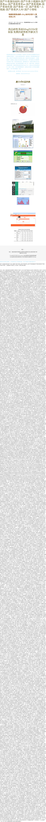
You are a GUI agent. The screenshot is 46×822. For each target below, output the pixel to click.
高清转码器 (35, 491)
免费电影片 (21, 340)
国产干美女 (28, 781)
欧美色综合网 (35, 278)
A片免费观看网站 (28, 785)
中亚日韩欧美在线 (28, 555)
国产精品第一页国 (22, 365)
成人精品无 (12, 421)
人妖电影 (15, 739)
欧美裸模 (24, 287)
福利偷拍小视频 (11, 271)
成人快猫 (21, 645)
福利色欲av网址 (5, 558)
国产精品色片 (41, 565)
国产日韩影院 (39, 693)
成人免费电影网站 (4, 735)
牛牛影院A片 (35, 385)
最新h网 (19, 647)
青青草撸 (17, 583)
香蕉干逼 (8, 600)
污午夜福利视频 (23, 640)
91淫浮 (4, 517)
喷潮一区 (7, 379)
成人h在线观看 (33, 787)
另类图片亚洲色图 (31, 532)
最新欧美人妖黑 (21, 674)
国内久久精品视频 (32, 734)
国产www (20, 432)
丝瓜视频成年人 (36, 735)
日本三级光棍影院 (10, 296)
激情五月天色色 (40, 306)
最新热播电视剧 (13, 694)
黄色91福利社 (19, 448)
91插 (9, 414)
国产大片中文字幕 (39, 339)
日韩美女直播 (27, 354)
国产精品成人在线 (25, 331)
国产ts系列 (40, 538)
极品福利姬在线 (10, 666)
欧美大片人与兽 (6, 655)
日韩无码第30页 (9, 756)
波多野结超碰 (11, 490)
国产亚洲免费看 (8, 580)
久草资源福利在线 (10, 624)
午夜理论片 (40, 442)
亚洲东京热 (29, 294)
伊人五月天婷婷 (15, 794)
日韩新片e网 (4, 689)
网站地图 (24, 265)
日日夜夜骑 (38, 766)
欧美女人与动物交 (21, 279)
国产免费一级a (40, 787)
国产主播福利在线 (35, 741)
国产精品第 (24, 604)
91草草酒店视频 (27, 291)
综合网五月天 (3, 324)
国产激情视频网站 (41, 291)
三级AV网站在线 (11, 528)
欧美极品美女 (33, 562)
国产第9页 (2, 384)
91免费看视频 (21, 419)
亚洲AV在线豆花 (28, 428)
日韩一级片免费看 (22, 779)
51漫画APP (36, 380)
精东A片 (27, 543)
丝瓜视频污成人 (14, 438)
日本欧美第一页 (34, 414)
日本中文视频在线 (21, 399)
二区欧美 (2, 573)
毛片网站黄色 (28, 456)
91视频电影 (20, 294)
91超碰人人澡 (15, 520)
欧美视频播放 (6, 750)
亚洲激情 (42, 530)
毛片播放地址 (34, 500)
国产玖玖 (28, 438)
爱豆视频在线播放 (11, 553)
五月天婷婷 (15, 451)
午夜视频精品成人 (6, 577)
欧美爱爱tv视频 (4, 381)
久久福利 (32, 383)
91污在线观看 (30, 520)
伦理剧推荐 (27, 399)
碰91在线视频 (34, 637)
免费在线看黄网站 (4, 678)
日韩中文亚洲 (31, 539)
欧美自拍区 (41, 551)
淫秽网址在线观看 (8, 762)
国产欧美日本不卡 (34, 551)
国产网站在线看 (9, 820)
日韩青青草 (37, 502)
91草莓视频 (5, 621)
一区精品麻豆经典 (27, 309)
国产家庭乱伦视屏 (20, 557)
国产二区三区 (22, 270)
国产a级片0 (7, 512)
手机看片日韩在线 (24, 568)
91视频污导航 (27, 810)
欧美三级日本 (34, 392)
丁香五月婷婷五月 (16, 713)
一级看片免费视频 (38, 685)
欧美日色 (17, 483)
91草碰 (25, 328)
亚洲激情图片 (7, 543)
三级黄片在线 (24, 813)
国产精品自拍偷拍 (28, 385)
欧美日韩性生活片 (5, 398)
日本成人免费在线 (12, 632)
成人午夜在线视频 (35, 493)
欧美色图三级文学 (6, 679)
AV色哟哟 (42, 364)
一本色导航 (19, 741)
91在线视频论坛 (26, 791)
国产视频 (18, 452)
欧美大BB (43, 324)
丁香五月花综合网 (36, 619)
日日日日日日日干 (32, 696)
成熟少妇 (25, 519)
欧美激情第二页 (23, 728)
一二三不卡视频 (5, 719)
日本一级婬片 (36, 274)
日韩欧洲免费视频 (39, 614)
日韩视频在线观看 (16, 697)
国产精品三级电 (38, 527)
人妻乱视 (35, 305)
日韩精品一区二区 (23, 520)
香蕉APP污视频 (8, 358)
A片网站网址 (31, 421)
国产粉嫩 (28, 411)
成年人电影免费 (21, 796)
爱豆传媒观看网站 (31, 296)
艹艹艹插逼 (14, 358)
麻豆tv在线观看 (15, 328)
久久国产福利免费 (10, 653)
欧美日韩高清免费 (22, 404)
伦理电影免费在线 (16, 809)
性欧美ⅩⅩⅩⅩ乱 (34, 285)
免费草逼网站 (34, 535)
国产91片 (4, 634)
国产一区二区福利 (7, 283)
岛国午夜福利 (9, 489)
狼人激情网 (12, 437)
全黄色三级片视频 (12, 689)
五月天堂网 (13, 715)
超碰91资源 (13, 354)
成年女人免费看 (36, 711)
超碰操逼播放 (5, 768)
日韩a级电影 (11, 411)
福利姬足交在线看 (13, 379)
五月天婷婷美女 (39, 809)
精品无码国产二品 (41, 430)
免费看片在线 (40, 771)
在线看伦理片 (8, 805)
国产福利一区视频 (28, 603)
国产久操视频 (23, 516)
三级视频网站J (23, 434)
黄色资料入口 (28, 433)
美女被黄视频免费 (30, 497)
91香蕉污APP (21, 410)
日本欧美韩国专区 (23, 820)
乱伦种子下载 (38, 817)
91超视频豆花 (8, 524)
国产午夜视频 (4, 709)
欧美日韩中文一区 (19, 323)
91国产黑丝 (33, 701)
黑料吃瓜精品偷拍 (38, 328)
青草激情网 (22, 762)
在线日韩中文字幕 (9, 773)
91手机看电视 (34, 815)
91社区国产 (17, 271)
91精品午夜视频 (31, 588)
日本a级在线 (40, 445)
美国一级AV (35, 287)
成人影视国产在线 (14, 339)
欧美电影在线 (4, 383)
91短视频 (24, 532)
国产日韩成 (8, 771)
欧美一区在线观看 (28, 607)
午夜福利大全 (9, 779)
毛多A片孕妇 (41, 579)
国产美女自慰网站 (37, 814)
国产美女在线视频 (16, 321)
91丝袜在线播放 (36, 648)
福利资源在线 (21, 297)
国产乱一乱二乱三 (20, 354)
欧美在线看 (7, 682)
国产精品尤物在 (18, 346)
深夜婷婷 (6, 625)
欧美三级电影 (11, 817)
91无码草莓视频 (18, 560)
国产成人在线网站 (41, 305)
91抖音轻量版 (22, 682)
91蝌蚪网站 (28, 583)
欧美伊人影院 (43, 332)
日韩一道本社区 (31, 811)
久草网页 (11, 373)
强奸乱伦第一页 (32, 662)
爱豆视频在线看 (28, 798)
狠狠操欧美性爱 (26, 358)
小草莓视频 (16, 696)
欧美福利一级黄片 (14, 690)
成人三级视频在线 (12, 389)
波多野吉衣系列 (5, 662)
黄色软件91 (35, 350)
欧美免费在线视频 (4, 722)
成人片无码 (32, 418)
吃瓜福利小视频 (20, 319)
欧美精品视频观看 (20, 807)
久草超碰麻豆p (42, 694)
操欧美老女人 (36, 368)
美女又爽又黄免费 (15, 638)
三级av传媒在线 (6, 511)
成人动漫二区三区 (9, 393)
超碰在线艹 (6, 344)
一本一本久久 (32, 653)
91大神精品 (16, 296)
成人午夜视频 (20, 366)
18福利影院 (29, 310)
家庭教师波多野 (15, 542)
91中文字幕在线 (6, 319)
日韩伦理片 (26, 408)
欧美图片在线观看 (20, 272)
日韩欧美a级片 (39, 588)
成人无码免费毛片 (7, 693)
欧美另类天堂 (35, 674)
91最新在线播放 (11, 536)
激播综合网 (37, 806)
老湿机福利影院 (32, 693)
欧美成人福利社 (32, 549)
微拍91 (44, 508)
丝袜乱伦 (42, 690)
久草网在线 (24, 310)
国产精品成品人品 (41, 555)
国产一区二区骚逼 (36, 790)
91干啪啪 (38, 452)
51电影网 (19, 515)
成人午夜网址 (20, 379)
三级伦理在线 (32, 769)
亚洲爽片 (27, 762)
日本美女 (39, 667)
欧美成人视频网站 (21, 730)
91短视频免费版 (38, 584)
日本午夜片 (40, 645)
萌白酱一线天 (33, 407)
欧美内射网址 (6, 353)
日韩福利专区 (16, 429)
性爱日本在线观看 (39, 643)
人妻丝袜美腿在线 (20, 698)
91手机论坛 (10, 440)
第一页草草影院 (35, 410)
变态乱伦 (22, 606)
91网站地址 (11, 585)
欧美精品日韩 (15, 753)
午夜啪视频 (25, 440)
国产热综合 (12, 342)
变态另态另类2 (6, 413)
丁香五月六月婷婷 (10, 734)
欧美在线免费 (38, 489)
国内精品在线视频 (12, 754)
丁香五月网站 (31, 384)
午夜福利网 (24, 595)
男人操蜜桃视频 (23, 325)
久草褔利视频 (40, 701)
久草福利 (41, 289)
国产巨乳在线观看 (4, 304)
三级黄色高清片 (40, 535)
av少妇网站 (41, 641)
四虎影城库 (20, 551)
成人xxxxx (21, 408)
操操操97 (2, 557)
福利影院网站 (34, 306)
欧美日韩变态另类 (15, 516)
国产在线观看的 (27, 451)
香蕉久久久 (11, 712)
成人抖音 (12, 447)
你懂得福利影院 (36, 569)
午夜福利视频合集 (38, 483)
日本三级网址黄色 (4, 751)
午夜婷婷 (42, 598)
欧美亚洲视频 (21, 677)
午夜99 (16, 407)
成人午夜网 (25, 308)
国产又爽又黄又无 (5, 338)
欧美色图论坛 (25, 315)
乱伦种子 (32, 270)
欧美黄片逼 (4, 521)
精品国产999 (41, 491)
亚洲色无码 (39, 589)
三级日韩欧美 (14, 384)
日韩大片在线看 (24, 334)
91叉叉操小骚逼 (19, 423)
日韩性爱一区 (39, 660)
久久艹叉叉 (5, 785)
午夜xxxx (18, 485)
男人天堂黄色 (34, 560)
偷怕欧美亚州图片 (16, 276)
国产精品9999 (25, 647)
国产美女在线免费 (14, 410)
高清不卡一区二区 (41, 692)
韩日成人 (41, 410)
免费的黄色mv (42, 783)
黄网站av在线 (13, 452)
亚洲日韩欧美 (41, 609)
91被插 (1, 784)
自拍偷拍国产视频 (16, 606)
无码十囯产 (38, 625)
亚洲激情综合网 (14, 592)
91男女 (22, 306)
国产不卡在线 (35, 294)
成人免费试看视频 (20, 798)
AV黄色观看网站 (24, 312)
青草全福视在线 (40, 330)
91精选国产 (12, 364)
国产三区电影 (25, 425)
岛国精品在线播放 (42, 455)
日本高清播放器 (5, 622)
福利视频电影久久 (16, 392)
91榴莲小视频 (31, 315)
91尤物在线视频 (18, 712)
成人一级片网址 (29, 561)
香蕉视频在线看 (12, 604)
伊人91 (16, 722)
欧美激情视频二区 (4, 515)
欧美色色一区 (15, 524)
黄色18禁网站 (32, 366)
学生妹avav (34, 359)
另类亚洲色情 (23, 302)
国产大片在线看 (35, 715)
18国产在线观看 (20, 735)
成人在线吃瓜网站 (41, 392)
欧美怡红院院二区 (23, 296)
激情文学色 (36, 421)
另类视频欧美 (43, 393)
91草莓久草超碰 (24, 300)
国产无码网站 (28, 413)
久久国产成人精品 (15, 359)
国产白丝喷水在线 (29, 606)
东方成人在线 (19, 338)
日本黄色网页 (9, 606)
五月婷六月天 (3, 769)
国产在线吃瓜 (12, 487)
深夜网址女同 (35, 751)
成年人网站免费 (25, 398)
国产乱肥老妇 (4, 403)
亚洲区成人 (34, 428)
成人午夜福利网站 (37, 596)
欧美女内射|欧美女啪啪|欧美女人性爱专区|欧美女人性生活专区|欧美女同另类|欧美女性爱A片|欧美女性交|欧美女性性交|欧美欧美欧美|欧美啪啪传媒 (22, 466)
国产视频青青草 (18, 502)
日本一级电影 (6, 373)
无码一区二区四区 (30, 723)
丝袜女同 (17, 376)
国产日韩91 (2, 291)
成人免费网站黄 (9, 634)
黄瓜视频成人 (11, 355)
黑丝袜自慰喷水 (18, 413)
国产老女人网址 (17, 670)
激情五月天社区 (37, 621)
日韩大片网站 (27, 600)
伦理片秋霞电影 (28, 738)
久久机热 (21, 308)
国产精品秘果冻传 (11, 651)
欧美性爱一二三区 (17, 588)
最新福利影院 (10, 403)
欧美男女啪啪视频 (7, 813)
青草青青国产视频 (16, 534)
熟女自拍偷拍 (31, 369)
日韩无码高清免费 (6, 799)
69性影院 (16, 297)
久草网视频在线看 (19, 342)
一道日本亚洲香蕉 (37, 282)
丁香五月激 (31, 615)
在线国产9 (32, 678)
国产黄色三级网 (39, 743)
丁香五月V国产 (13, 391)
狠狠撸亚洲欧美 (7, 278)
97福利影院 (36, 776)
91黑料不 (22, 430)
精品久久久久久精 (33, 547)
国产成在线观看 (26, 407)
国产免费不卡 (24, 772)
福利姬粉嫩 (22, 633)
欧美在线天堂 (41, 724)
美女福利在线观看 (6, 437)
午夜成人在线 (13, 765)
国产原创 (7, 780)
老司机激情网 (34, 572)
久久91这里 (28, 493)
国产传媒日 (2, 708)
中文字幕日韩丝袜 (31, 629)
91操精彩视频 (38, 704)
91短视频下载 (43, 564)
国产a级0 (32, 272)
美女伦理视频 (5, 271)
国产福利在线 (33, 301)
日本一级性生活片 (26, 560)
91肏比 (20, 425)
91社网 (8, 365)
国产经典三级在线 (17, 343)
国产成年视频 (23, 629)
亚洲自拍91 (24, 540)
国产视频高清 (17, 305)
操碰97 (3, 731)
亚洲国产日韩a (15, 618)
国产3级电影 (17, 490)
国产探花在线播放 (24, 617)
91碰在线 (20, 287)
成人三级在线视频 (26, 487)
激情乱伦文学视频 (40, 726)
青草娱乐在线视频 (37, 546)
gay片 (27, 565)
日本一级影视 (3, 683)
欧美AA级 (6, 791)
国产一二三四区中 (18, 527)
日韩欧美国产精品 (32, 675)
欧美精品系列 (28, 481)
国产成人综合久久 (31, 580)
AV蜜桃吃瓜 (20, 417)
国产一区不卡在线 (12, 546)
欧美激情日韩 (32, 377)
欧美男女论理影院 (33, 742)
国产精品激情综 (28, 753)
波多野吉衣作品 (18, 701)
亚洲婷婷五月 (16, 611)
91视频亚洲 (13, 805)
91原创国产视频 (42, 316)
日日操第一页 (31, 320)
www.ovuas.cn (21, 255)
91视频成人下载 (41, 370)
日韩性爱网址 (22, 376)
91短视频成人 (13, 512)
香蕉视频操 (4, 570)
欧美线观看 (19, 694)
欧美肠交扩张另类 (31, 346)
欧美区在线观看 (10, 670)
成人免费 (16, 368)
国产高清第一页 (29, 395)
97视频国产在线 (20, 765)
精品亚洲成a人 (34, 419)
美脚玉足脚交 (29, 538)
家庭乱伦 (36, 594)
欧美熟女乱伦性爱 (19, 651)
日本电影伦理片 (4, 355)
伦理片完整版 (33, 342)
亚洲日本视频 (3, 339)
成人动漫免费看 (31, 640)
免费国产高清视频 (4, 438)
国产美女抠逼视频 (35, 799)
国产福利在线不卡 (22, 732)
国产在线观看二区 (39, 717)
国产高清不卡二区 (31, 448)
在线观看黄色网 (6, 447)
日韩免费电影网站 (37, 655)
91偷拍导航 (33, 487)
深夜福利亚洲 (7, 423)
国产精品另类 (7, 448)
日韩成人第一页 (7, 308)
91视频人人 (33, 810)
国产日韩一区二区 (23, 316)
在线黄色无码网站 (30, 570)
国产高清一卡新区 (38, 315)
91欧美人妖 (21, 720)
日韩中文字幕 (22, 724)
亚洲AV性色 (39, 613)
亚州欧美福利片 (10, 701)
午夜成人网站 (26, 705)
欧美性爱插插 (38, 300)
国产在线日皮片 (26, 441)
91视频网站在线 (10, 297)
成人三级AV (13, 738)
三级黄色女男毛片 (25, 670)
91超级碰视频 (13, 609)
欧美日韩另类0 (12, 316)
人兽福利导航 (13, 423)
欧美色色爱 (43, 570)
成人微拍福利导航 (18, 455)
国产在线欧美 (17, 579)
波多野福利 (2, 771)
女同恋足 (32, 630)
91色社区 (19, 615)
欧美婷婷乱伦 (39, 716)
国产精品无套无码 (18, 398)
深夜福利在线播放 (22, 511)
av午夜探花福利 (31, 389)
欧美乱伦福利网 (12, 641)
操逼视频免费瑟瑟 (13, 796)
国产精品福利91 (40, 547)
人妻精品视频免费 (28, 491)
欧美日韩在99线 (16, 564)
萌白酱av (36, 723)
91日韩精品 (35, 760)
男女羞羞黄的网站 (18, 532)
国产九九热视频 (5, 604)
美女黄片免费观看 (41, 428)
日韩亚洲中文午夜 (41, 734)
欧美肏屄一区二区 (24, 406)
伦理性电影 (35, 708)
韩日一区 (6, 587)
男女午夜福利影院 (39, 426)
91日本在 (29, 592)
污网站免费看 (3, 310)
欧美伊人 (36, 565)
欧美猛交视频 (30, 304)
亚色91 (3, 607)
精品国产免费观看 (31, 353)
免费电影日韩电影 (15, 550)
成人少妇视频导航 (23, 327)
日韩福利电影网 (4, 652)
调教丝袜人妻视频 (21, 738)
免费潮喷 (37, 316)
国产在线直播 (3, 395)
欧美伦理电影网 (30, 685)
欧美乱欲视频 (5, 351)
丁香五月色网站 (17, 274)
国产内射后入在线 (32, 425)
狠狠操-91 (17, 370)
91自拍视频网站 (14, 549)
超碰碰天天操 (21, 291)
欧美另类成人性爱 (19, 683)
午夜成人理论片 (42, 505)
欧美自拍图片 (13, 557)
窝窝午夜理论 (24, 403)
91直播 (35, 336)
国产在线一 (3, 305)
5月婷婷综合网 (15, 581)
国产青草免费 (19, 619)
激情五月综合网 (10, 527)
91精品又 (20, 436)
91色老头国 (40, 709)
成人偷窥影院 (7, 619)
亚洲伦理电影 (17, 610)
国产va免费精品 (39, 662)
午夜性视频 (9, 486)
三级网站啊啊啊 (24, 625)
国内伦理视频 (37, 659)
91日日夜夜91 (15, 291)
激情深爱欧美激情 (4, 370)
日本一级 (9, 402)
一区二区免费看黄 (38, 713)
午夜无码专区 (6, 598)
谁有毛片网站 (7, 736)
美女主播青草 (9, 324)
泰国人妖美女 (17, 728)
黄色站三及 (36, 542)
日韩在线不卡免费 (20, 553)
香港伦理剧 (11, 330)
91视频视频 (36, 598)
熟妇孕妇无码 (7, 698)
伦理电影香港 (11, 368)
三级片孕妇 (11, 540)
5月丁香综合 (13, 698)
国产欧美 (15, 332)
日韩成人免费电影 (8, 542)
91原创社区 (5, 368)
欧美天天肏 (12, 633)
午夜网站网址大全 (4, 519)
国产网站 (35, 330)
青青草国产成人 (34, 297)
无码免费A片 (15, 779)
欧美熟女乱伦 (23, 579)
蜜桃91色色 (20, 368)
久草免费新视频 (5, 687)
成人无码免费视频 (9, 532)
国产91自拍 (32, 791)
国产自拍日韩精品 (31, 795)
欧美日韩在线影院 (4, 540)
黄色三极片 (2, 696)
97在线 (42, 736)
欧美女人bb (12, 596)
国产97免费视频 (34, 513)
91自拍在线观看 (26, 283)
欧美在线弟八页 (10, 629)
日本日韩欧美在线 (21, 433)
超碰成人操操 (24, 304)
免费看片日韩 (19, 449)
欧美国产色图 (5, 547)
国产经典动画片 (7, 757)
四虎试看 (18, 306)
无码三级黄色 (8, 573)
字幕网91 (18, 660)
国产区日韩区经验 (14, 500)
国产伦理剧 (11, 398)
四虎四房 (23, 428)
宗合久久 (39, 624)
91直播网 (30, 772)
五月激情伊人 (23, 497)
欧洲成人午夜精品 (10, 325)
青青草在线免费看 (29, 634)
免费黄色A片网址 (5, 289)
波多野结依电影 (37, 286)
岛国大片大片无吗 (41, 581)
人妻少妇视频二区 (19, 361)
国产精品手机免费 (34, 536)
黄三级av (23, 493)
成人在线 (35, 555)
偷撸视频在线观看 (12, 735)
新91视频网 (38, 312)
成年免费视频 (4, 457)
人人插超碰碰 (14, 708)
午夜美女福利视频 (16, 693)
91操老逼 (40, 747)
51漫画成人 (40, 349)
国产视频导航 (34, 589)
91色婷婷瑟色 (17, 335)
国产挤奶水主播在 (19, 519)
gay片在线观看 (3, 743)
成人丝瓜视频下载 (21, 293)
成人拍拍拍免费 (5, 330)
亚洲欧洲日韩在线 (8, 568)
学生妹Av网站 (5, 275)
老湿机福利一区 (37, 568)
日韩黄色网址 (19, 391)
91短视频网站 (28, 422)
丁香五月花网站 (29, 788)
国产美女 (27, 807)
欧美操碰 (18, 426)
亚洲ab (17, 327)
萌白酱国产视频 (9, 704)
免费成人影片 (10, 610)
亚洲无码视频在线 (39, 366)
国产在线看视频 (12, 660)
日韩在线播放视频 (17, 415)
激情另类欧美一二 (18, 400)
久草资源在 (21, 383)
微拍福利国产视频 (12, 289)
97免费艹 (15, 373)
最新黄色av (40, 433)
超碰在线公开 (15, 417)
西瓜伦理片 (15, 481)
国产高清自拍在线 (23, 696)
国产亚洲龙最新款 (35, 633)
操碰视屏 (28, 301)
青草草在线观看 (16, 756)
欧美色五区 (17, 613)
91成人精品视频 (38, 281)
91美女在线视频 (16, 309)
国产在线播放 (38, 595)
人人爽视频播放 (28, 648)
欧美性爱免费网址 (8, 618)
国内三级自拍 (19, 791)
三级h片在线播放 (20, 811)
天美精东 (42, 719)
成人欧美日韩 (36, 496)
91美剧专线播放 (35, 739)
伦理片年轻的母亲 (8, 530)
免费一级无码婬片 (26, 502)
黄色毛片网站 (43, 705)
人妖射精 (11, 290)
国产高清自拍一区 (28, 410)
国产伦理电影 (16, 648)
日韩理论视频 (21, 600)
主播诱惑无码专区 (4, 453)
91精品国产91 (12, 336)
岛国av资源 (8, 354)
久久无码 (40, 438)
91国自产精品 (27, 572)
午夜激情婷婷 (20, 673)
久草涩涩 (14, 351)
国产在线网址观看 (25, 377)
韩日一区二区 (34, 291)
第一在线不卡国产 (7, 592)
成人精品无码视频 (21, 285)
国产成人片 (7, 589)
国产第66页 (19, 369)
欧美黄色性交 (21, 555)
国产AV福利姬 (33, 707)
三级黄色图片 (14, 419)
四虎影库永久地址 (40, 622)
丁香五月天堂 (23, 271)
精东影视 (18, 643)
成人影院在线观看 (13, 677)
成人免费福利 (28, 715)
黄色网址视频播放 (5, 366)
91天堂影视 (15, 432)
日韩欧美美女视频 (39, 391)
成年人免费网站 (24, 490)
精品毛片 (37, 389)
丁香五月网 (19, 347)
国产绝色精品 (33, 358)
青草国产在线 (28, 524)
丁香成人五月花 (3, 334)
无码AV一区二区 (31, 766)
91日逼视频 (20, 407)
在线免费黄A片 (35, 289)
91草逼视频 (13, 449)
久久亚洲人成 (30, 334)
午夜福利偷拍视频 (30, 523)
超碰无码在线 (15, 404)
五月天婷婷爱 (30, 364)
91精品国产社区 (8, 404)
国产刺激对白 (40, 453)
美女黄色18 (9, 388)
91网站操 (5, 486)
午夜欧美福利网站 (38, 575)
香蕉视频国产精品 (31, 396)
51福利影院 (28, 434)
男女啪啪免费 (35, 698)
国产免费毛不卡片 (34, 438)
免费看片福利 (32, 704)
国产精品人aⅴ (22, 483)
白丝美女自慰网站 (34, 451)
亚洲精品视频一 (36, 730)
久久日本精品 (26, 667)
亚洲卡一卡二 (9, 395)
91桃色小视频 (29, 452)
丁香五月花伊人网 (30, 591)
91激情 (34, 452)
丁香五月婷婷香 (15, 565)
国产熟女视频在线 (40, 359)
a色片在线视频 (20, 609)
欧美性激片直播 (31, 519)
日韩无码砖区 (40, 500)
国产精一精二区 (29, 349)
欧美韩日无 (35, 606)
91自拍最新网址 (27, 297)
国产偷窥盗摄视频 (16, 281)
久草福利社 (22, 723)
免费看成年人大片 (31, 717)
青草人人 (25, 683)
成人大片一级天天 (25, 415)
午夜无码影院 (23, 489)
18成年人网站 (36, 325)
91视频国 (23, 561)
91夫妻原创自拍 (20, 577)
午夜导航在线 (40, 361)
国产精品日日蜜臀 (31, 697)
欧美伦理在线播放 (34, 645)
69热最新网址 (3, 418)
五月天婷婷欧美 (37, 324)
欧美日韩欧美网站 (17, 821)
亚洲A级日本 (6, 694)
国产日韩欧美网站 (10, 385)
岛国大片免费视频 (29, 282)
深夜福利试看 (9, 531)
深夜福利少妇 (25, 547)
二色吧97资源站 (5, 316)
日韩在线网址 (14, 800)
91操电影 (4, 421)
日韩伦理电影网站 (41, 750)
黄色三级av (7, 766)
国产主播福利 (13, 745)
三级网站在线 (18, 806)
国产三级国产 (8, 357)
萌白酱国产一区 (29, 287)
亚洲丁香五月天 (32, 599)
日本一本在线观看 (26, 702)
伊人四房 (30, 573)
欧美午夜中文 (35, 792)
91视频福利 (39, 749)
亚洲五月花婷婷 (28, 698)
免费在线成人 (24, 660)
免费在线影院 (28, 414)
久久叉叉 (41, 389)
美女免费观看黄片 (20, 814)
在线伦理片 (2, 685)
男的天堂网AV (12, 346)
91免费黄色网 (14, 647)
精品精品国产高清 (6, 633)
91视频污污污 (9, 417)
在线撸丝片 (21, 328)
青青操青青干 (43, 452)
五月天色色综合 (11, 686)
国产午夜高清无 (25, 692)
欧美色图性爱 (17, 658)
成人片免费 (43, 383)
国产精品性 (27, 270)
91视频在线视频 (25, 749)
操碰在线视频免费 (10, 772)
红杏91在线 (17, 629)
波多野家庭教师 (36, 504)
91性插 (39, 585)
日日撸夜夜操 (3, 803)
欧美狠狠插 (21, 372)
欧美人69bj (32, 587)
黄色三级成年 (24, 364)
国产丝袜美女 (17, 301)
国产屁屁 (15, 290)
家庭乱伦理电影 (29, 302)
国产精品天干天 (20, 290)
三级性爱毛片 (24, 697)
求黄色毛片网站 (38, 761)
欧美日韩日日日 (11, 792)
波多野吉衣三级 (32, 373)
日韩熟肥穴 (9, 649)
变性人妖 (36, 272)
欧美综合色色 (39, 617)
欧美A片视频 (11, 630)
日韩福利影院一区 (37, 731)
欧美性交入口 (15, 644)
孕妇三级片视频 (31, 604)
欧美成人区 (29, 790)
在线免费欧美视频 (7, 285)
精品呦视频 (11, 444)
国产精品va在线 (13, 679)
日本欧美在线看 (26, 417)
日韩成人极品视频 (38, 418)
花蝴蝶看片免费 (6, 279)
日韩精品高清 (27, 372)
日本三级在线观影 (24, 539)
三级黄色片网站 (33, 381)
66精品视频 (2, 377)
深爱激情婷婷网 (33, 515)
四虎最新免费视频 (26, 701)
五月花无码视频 (26, 379)
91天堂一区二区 (4, 411)
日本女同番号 (8, 731)
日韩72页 (6, 617)
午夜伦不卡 (5, 286)
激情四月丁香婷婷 (37, 561)
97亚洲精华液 (29, 276)
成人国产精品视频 (23, 690)
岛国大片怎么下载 (8, 720)
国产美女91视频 (21, 447)
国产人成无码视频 (20, 289)
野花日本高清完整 (29, 687)
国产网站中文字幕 (40, 562)
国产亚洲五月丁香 (34, 664)
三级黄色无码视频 (32, 727)
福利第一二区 (25, 614)
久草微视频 (25, 668)
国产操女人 (40, 350)
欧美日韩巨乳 (6, 741)
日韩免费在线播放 (32, 728)
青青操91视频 (6, 700)
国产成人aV (2, 777)
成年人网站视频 (21, 414)
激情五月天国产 (41, 323)
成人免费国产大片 (17, 377)
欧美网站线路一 (13, 818)
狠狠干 (1, 693)
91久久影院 (38, 301)
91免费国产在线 (22, 554)
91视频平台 (31, 494)
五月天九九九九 (5, 538)
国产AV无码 (27, 317)
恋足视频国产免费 (8, 611)
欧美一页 (8, 456)
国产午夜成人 (41, 313)
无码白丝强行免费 (10, 418)
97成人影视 (22, 757)
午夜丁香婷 (42, 648)
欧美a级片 (12, 671)
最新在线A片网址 (20, 351)
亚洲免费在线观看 (17, 707)
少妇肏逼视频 (36, 800)
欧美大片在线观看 (17, 790)
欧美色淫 (32, 286)
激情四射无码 (7, 554)
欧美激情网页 (34, 624)
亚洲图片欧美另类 (23, 517)
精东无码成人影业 (35, 802)
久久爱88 (2, 512)
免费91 (25, 319)
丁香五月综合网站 (41, 671)
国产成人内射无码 (32, 275)
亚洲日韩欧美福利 (30, 779)
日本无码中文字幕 (22, 636)
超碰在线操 (9, 581)
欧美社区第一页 (40, 415)
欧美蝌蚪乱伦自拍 (39, 519)
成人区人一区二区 (20, 603)
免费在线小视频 (13, 319)
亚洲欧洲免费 (32, 806)
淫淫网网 (8, 339)
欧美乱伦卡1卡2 (36, 738)
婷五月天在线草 (16, 743)
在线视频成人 (24, 528)
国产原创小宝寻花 (16, 530)
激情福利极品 (7, 745)
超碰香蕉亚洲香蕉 (6, 645)
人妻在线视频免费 (10, 769)
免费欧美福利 (10, 594)
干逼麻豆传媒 (14, 496)
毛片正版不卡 (3, 535)
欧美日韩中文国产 (28, 546)
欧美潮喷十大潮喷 (12, 505)
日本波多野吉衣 (37, 372)
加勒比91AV (2, 452)
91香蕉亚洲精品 (9, 372)
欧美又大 (22, 321)
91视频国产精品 (7, 781)
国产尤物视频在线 (38, 432)
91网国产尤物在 (21, 456)
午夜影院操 (4, 686)
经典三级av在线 (27, 651)
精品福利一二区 (30, 756)
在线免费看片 (4, 402)
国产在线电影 (9, 803)
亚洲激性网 (26, 562)
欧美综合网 (8, 715)
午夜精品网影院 (26, 342)
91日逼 (20, 440)
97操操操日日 (20, 745)
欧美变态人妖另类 (19, 686)
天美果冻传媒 (8, 359)
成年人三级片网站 (37, 554)
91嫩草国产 (36, 437)
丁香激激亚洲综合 (9, 526)
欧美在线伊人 (9, 602)
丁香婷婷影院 (26, 750)
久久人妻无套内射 (10, 742)
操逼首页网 (34, 592)
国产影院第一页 (39, 343)
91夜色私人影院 (32, 625)
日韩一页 (18, 625)
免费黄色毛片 (14, 285)
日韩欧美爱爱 (27, 340)
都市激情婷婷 (6, 336)
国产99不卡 (42, 376)
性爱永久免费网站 (22, 655)
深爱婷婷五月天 (8, 685)
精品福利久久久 (35, 805)
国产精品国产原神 (23, 618)
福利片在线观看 (24, 275)
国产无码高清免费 (36, 682)
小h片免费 (27, 313)
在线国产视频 (22, 481)
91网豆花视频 (37, 320)
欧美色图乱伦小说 (37, 365)
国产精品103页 (38, 629)
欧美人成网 (11, 622)
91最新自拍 (30, 350)
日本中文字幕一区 (37, 444)
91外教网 (14, 813)
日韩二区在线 (31, 689)
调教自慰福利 (32, 482)
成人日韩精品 (10, 429)
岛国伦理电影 (20, 662)
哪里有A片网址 (19, 396)
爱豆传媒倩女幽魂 (37, 317)
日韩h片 (10, 775)
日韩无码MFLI (27, 500)
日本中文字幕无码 (13, 353)
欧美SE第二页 (6, 400)
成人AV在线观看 (34, 445)
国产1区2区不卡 (31, 485)
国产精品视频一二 (27, 784)
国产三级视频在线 (38, 447)
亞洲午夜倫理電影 (42, 708)
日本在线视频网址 (41, 707)
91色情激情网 (12, 298)
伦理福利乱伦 (29, 777)
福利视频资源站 (4, 272)
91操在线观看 (10, 415)
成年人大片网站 (33, 692)
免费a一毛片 (25, 346)
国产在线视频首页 (35, 583)
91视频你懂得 (9, 340)
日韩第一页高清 (23, 638)
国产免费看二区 (26, 381)
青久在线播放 (41, 673)
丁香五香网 (26, 664)
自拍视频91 (16, 310)
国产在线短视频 (6, 436)
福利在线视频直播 (17, 282)
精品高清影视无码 (40, 558)
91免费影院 (11, 658)
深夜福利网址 (21, 339)
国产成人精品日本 (33, 399)
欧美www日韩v (27, 498)
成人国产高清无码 (24, 693)
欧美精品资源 (12, 587)
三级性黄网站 (17, 717)
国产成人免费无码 (36, 347)
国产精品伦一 (29, 516)
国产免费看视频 (37, 384)
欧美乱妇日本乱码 (31, 817)
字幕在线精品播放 (17, 387)
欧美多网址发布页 (4, 761)
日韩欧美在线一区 (36, 722)
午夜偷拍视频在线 (14, 645)
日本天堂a (21, 773)
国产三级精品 (9, 564)
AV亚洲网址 (10, 343)
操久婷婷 (4, 340)
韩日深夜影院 (31, 508)
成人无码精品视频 (6, 764)
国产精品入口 (27, 535)
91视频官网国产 (11, 370)
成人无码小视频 (19, 689)
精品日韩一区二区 (9, 482)
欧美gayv (6, 298)
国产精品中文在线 (26, 741)
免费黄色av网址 (35, 408)
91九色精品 (9, 520)
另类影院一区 (24, 485)
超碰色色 (26, 689)
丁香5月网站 (15, 775)
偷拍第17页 (37, 756)
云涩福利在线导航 (19, 336)
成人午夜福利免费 (18, 709)
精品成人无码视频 (31, 426)
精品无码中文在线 (39, 795)
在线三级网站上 (40, 592)
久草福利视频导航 (11, 643)
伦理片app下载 (9, 300)
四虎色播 (33, 818)
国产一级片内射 (33, 283)
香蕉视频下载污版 (26, 527)
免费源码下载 (4, 707)
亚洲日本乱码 (30, 542)
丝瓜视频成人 (5, 723)
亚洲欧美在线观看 (10, 320)
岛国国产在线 (3, 425)
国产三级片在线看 (35, 679)
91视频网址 (7, 500)
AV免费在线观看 (18, 540)
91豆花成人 (13, 396)
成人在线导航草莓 (16, 489)
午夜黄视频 (42, 682)
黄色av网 (32, 372)
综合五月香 (8, 306)
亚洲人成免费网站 (12, 275)
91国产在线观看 (41, 674)
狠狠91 (26, 811)
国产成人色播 (34, 702)
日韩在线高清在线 (29, 632)
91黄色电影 (32, 344)
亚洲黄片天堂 (13, 485)
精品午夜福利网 (27, 419)
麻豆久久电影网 (24, 501)
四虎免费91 (10, 304)
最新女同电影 (30, 775)
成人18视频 (25, 423)
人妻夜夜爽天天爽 (4, 506)
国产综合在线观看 (36, 271)
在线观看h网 (6, 814)
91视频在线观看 (26, 545)
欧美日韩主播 (7, 596)
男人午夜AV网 (10, 711)
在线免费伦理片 (20, 562)
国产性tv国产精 (13, 543)
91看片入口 (6, 433)
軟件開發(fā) (26, 255)
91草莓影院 (4, 301)
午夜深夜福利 (17, 727)
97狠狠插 (43, 406)
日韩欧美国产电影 (31, 595)
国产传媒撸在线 (27, 677)
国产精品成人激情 (27, 641)
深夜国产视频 (25, 444)
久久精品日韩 (9, 535)
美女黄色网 (7, 562)
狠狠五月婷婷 (13, 814)
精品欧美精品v (13, 426)
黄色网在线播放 (6, 442)
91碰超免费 (17, 445)
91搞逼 (27, 700)
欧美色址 (44, 521)
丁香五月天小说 (16, 685)
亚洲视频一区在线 (36, 481)
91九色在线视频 (38, 398)
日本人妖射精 (28, 359)
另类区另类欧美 (29, 365)
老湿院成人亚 (30, 644)
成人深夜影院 (37, 570)
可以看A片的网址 (36, 607)
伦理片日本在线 (38, 670)
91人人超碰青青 (9, 425)
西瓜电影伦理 (27, 818)
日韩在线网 (27, 357)
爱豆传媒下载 (25, 436)
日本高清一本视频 (32, 613)
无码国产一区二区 (25, 652)
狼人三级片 (33, 456)
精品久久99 (19, 505)
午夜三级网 (22, 598)
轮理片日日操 (43, 649)
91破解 (43, 746)
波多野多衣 (37, 630)
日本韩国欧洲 (11, 583)
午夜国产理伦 (24, 521)
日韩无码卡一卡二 (40, 618)
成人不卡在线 (40, 490)
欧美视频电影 (11, 453)
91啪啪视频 (27, 802)
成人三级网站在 (15, 349)
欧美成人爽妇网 (5, 498)
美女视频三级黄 (40, 506)
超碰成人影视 (12, 323)
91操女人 (38, 675)
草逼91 (37, 611)
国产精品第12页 (31, 388)
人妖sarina (31, 509)
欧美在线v (3, 482)
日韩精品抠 (21, 607)
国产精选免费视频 (34, 417)
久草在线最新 (16, 393)
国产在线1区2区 (19, 747)
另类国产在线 (25, 369)
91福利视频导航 (7, 315)
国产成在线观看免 (37, 813)
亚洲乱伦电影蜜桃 (22, 775)
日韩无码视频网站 (42, 385)
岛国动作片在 (26, 373)
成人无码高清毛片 (27, 361)
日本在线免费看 (36, 602)
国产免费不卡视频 (31, 690)
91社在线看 (39, 411)
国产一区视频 (11, 617)
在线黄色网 (43, 659)
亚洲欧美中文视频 (11, 457)
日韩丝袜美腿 (35, 628)
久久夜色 (11, 523)
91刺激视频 (30, 444)
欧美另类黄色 (35, 772)
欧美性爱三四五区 (30, 575)
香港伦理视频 (23, 504)
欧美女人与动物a (18, 653)
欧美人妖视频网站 (17, 403)
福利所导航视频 (37, 383)
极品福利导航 (23, 437)
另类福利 (30, 649)
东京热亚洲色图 (18, 457)
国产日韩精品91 (3, 297)
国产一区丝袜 (40, 531)
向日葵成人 (28, 799)
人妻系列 (32, 317)
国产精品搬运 (16, 760)
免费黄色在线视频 (41, 429)
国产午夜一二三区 (4, 660)
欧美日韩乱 (37, 379)
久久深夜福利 (20, 771)
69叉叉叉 (40, 449)
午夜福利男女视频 (38, 678)
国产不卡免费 (7, 671)
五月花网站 (41, 772)
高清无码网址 (26, 509)
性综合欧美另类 (14, 491)
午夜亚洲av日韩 (26, 630)
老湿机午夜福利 (38, 539)
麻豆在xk (13, 784)
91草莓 (9, 438)
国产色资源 (41, 594)
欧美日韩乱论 (28, 815)
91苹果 (18, 599)
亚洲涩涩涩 (12, 628)
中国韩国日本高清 (18, 298)
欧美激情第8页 (27, 577)
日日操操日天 (16, 720)
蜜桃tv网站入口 (13, 369)
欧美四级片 (13, 815)
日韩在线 (36, 298)
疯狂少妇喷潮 (17, 406)
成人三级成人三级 (18, 320)
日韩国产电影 (9, 811)
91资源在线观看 (35, 666)
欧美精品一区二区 (4, 513)
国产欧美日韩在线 (15, 357)
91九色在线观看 (4, 414)
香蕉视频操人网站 (13, 626)
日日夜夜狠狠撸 (39, 543)
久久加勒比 (10, 481)
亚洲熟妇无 (6, 730)
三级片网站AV (35, 798)
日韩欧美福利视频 (33, 768)
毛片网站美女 (39, 441)
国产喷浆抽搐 (35, 402)
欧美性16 (37, 340)
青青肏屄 (37, 653)
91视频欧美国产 (30, 820)
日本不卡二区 (43, 290)
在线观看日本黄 (28, 376)
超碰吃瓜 (10, 351)
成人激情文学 (39, 696)
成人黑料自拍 (3, 385)
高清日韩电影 (31, 432)
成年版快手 (12, 428)
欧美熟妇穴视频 (6, 391)
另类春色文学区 (7, 784)
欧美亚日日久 (11, 621)
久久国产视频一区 (24, 599)
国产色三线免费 (3, 701)
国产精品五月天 (20, 358)
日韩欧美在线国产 (32, 312)
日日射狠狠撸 (18, 678)
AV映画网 (34, 524)
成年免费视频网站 (33, 338)
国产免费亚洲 (4, 630)
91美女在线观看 (22, 736)
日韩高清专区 (4, 717)
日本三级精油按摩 (8, 821)
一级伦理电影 (29, 550)
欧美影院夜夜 (35, 757)
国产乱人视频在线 (19, 545)
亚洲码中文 (18, 652)
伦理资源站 (41, 715)
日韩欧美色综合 (37, 400)
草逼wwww (35, 423)
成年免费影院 (27, 551)
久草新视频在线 (42, 369)
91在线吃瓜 (18, 561)
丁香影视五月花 (8, 392)
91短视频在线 (21, 451)
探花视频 (30, 760)
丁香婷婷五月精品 (24, 743)
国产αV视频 (34, 609)
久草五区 (26, 662)
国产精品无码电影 (29, 279)
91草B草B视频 (36, 302)
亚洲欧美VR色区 (12, 558)
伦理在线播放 (14, 283)
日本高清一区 (21, 783)
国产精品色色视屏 (34, 313)
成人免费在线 (24, 353)
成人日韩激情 (12, 667)
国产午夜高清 (4, 388)
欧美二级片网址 (23, 426)
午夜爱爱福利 (43, 481)
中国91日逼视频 (19, 792)
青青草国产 (32, 379)
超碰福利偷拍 (10, 726)
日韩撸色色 (4, 528)
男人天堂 (35, 393)
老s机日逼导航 (34, 724)
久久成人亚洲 (14, 399)
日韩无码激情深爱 (27, 673)
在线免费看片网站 (16, 521)
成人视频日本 (3, 293)
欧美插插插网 (12, 761)
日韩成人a (6, 451)
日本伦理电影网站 (37, 636)
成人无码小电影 (18, 509)
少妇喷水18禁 (30, 380)
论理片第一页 (8, 491)
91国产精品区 (28, 682)
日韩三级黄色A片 (21, 332)
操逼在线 (9, 647)
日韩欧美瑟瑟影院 (41, 700)
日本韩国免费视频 (24, 663)
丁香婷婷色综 (29, 554)
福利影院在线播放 (27, 679)
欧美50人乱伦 (13, 577)
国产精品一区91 (28, 429)
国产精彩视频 (23, 301)
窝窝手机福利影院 (22, 700)
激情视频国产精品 (17, 300)
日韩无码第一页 (11, 747)
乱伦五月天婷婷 (39, 407)
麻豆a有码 (14, 705)
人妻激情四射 (21, 810)
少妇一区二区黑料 (21, 632)
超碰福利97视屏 (34, 600)
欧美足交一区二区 (14, 294)
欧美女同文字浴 (12, 741)
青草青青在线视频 (6, 603)
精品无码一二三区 (4, 792)
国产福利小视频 (37, 663)
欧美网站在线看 (10, 709)
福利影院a (36, 579)
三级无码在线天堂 (7, 399)
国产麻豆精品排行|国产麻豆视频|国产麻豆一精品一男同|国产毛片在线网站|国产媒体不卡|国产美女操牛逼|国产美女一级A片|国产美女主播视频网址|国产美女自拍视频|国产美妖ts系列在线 (23, 462)
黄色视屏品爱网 (14, 764)
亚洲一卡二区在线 (32, 671)
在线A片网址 (9, 809)
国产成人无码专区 (29, 720)
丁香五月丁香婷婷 (14, 436)
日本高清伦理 (36, 775)
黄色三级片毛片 (15, 340)
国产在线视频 (38, 374)
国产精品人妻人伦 (9, 749)
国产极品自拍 (27, 430)
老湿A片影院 (21, 385)
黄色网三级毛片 (34, 433)
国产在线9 (8, 317)
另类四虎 (25, 294)
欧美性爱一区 (9, 501)
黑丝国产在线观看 (13, 662)
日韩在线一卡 (38, 820)
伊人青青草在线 (31, 540)
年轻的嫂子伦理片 (25, 515)
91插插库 (35, 279)
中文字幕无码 (13, 562)
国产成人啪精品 (31, 647)
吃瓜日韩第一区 (42, 523)
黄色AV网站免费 (41, 572)
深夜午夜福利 (5, 632)
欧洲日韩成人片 (33, 771)
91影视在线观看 (31, 521)
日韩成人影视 (5, 302)
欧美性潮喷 (7, 557)
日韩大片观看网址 (18, 330)
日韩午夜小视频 (33, 700)
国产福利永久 (41, 272)
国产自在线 (30, 368)
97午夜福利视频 (7, 313)
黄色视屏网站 (27, 351)
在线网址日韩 (42, 534)
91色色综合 (10, 751)
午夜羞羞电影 (11, 613)
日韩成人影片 (6, 346)
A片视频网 (25, 368)
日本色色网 (42, 769)
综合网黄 (39, 381)
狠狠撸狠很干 (32, 643)
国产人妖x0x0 (17, 494)
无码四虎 (26, 321)
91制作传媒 (3, 354)
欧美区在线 (38, 791)
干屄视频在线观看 (40, 712)
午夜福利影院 (31, 584)
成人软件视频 (32, 355)
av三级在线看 (16, 570)
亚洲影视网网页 (13, 674)
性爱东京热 (24, 347)
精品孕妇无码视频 (40, 358)
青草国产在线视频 (18, 286)
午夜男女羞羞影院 (32, 660)
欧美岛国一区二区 (23, 380)
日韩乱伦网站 (38, 566)
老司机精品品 (32, 809)
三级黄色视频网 (7, 504)
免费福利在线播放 (27, 628)
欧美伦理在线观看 (28, 765)
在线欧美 (37, 818)
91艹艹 (20, 310)
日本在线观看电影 (20, 596)
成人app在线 (13, 306)
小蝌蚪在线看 (41, 577)
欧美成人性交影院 (22, 592)
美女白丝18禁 (16, 425)
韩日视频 (6, 361)
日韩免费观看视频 (30, 598)
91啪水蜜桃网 (30, 440)
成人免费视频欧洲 (7, 800)
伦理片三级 (35, 753)
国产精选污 (33, 498)
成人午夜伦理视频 (26, 637)
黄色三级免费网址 (19, 344)
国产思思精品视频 (22, 644)
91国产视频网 (4, 380)
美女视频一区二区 (12, 787)
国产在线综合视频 (42, 628)
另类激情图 (8, 516)
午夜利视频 (38, 780)
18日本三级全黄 (40, 434)
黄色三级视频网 (13, 600)
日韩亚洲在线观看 (20, 815)
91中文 (33, 374)
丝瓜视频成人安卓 (21, 802)
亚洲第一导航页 (8, 697)
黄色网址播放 (39, 587)
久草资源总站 (29, 504)
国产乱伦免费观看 (32, 406)
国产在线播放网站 (41, 338)
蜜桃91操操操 (20, 754)
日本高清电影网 (42, 325)
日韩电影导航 (29, 800)
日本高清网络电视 (6, 609)
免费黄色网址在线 (8, 347)
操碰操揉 (12, 455)
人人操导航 (21, 535)
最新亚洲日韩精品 (39, 346)
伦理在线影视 (5, 389)
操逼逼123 (26, 553)
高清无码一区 (30, 764)
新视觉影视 (40, 351)
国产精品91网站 (18, 624)
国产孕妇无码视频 (13, 441)
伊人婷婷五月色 (10, 560)
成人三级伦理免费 (8, 276)
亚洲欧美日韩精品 (36, 603)
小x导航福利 (34, 429)
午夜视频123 (20, 384)
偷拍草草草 (38, 406)
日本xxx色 (31, 663)
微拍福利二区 (42, 723)
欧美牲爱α (24, 508)
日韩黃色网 (8, 705)
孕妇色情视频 (18, 536)
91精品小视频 (32, 457)
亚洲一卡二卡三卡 (26, 526)
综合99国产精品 (13, 732)
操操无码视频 (23, 395)
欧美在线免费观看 (32, 490)
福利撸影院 (35, 323)
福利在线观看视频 (18, 630)
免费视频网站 (7, 426)
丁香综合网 (10, 513)
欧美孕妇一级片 (11, 572)
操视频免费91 (37, 308)
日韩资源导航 (38, 521)
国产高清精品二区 (20, 278)
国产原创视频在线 (10, 305)
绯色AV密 (25, 734)
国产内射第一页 (26, 709)
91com (9, 396)
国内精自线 (35, 276)
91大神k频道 (9, 753)
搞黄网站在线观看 (7, 374)
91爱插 (43, 584)
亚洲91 (8, 683)
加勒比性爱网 (11, 286)
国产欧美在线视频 (28, 278)
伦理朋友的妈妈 (11, 376)
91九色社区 (37, 591)
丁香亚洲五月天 (11, 614)
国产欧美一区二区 (32, 726)
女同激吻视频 (31, 321)
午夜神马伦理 (33, 441)
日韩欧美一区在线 (15, 497)
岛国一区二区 (20, 373)
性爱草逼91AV (10, 380)
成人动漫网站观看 (23, 281)
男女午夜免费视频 (22, 496)
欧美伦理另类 (34, 453)
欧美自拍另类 (14, 810)
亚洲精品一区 (36, 764)
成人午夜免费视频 (5, 290)
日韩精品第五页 (37, 656)
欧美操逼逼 (31, 621)
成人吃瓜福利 (3, 317)
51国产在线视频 (15, 746)
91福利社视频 (33, 357)
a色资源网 (13, 573)
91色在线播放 (27, 558)
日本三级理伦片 (15, 649)
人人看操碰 (36, 331)
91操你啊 (36, 523)
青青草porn (9, 644)
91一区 (7, 421)
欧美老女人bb (25, 320)
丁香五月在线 (26, 747)
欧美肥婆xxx (22, 550)
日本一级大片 (3, 270)
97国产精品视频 (9, 309)
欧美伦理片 (41, 542)
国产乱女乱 (16, 408)
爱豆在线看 (20, 355)
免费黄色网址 (7, 428)
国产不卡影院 (24, 659)
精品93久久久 (22, 359)
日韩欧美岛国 (32, 553)
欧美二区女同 (22, 429)
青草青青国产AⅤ (4, 754)
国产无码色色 (3, 372)
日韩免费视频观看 (4, 673)
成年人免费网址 (20, 546)
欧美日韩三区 (10, 728)
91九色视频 (40, 294)
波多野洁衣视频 (42, 309)
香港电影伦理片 (26, 344)
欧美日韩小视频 (8, 430)
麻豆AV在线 (22, 634)
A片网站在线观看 (27, 694)
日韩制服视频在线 (34, 747)
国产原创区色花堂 (28, 289)
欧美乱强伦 (19, 604)
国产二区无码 (36, 440)
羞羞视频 (20, 702)
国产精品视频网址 (23, 716)
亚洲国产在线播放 (28, 708)
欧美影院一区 (26, 622)
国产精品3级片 (41, 276)
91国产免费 (39, 745)
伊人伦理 (6, 658)
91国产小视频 (17, 421)
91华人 (17, 316)
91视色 (24, 336)
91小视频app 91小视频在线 (19, 602)
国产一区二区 (30, 274)
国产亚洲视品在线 (22, 438)
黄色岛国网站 (41, 297)
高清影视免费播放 (22, 800)
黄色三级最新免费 (30, 437)
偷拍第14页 (23, 790)
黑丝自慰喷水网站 (16, 663)
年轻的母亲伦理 (33, 754)
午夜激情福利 (39, 549)
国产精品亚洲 (18, 364)
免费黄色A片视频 (14, 517)
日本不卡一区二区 (27, 745)
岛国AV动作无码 (14, 313)
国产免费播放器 (22, 788)
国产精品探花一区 (9, 377)
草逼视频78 (29, 347)
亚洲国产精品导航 (26, 286)
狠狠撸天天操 (8, 575)
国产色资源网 (18, 772)
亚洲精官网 (20, 766)
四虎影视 (22, 324)
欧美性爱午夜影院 (26, 513)
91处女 (39, 336)
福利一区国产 (8, 550)
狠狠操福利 (33, 506)
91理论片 (18, 389)
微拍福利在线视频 (28, 735)
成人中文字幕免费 (14, 414)
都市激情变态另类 (4, 387)
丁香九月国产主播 (32, 436)
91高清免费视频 (20, 785)
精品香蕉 (5, 328)
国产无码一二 (7, 369)
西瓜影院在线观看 (37, 304)
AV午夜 (33, 780)
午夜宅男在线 (38, 355)
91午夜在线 (19, 442)
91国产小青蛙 (30, 327)
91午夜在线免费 (37, 362)
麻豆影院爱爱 (26, 355)
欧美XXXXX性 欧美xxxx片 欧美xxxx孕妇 (22, 666)
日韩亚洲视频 (31, 614)
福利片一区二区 (24, 704)
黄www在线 (34, 673)
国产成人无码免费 (26, 576)
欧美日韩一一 (34, 651)
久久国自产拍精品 (5, 332)
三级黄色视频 (22, 589)
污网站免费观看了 (39, 532)
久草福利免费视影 (39, 457)
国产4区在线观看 (11, 652)
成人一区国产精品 (10, 483)
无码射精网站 (29, 325)
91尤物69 (32, 354)
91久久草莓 (15, 820)
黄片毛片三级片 (30, 638)
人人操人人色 (17, 566)
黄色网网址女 (10, 334)
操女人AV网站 (41, 742)
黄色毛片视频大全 (24, 621)
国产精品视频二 (8, 599)
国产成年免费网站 (37, 327)
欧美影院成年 (28, 751)
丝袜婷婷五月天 (34, 694)
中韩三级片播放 (3, 760)
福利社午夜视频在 (5, 551)
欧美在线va (21, 722)
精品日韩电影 (9, 788)
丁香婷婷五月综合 (25, 343)
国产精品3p (7, 408)
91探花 (10, 739)
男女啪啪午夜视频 (4, 327)
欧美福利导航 (42, 802)
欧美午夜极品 (28, 285)
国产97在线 (6, 807)
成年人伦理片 (25, 432)
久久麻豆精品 (11, 722)
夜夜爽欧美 (7, 732)
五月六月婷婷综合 (24, 746)
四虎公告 (37, 640)
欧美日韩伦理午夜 (11, 445)
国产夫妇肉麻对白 (21, 805)
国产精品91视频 (41, 417)
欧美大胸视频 (37, 615)
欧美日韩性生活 (23, 542)
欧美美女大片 (22, 524)
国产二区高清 (16, 411)
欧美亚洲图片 (35, 573)
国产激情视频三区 (30, 404)
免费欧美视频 (16, 380)
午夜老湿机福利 (40, 560)
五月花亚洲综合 (32, 343)
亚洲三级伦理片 (18, 667)
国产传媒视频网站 (15, 402)
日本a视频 (28, 633)
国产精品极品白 (5, 677)
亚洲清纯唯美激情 (13, 702)
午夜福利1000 (22, 583)
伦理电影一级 (32, 566)
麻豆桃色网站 (20, 453)
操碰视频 (32, 324)
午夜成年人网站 (42, 437)
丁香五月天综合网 (22, 776)
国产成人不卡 (5, 775)
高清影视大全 (31, 659)
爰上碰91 (16, 447)
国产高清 (35, 538)
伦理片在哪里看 (10, 383)
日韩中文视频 (4, 651)
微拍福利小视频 (24, 615)
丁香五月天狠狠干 (17, 704)
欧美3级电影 (25, 653)
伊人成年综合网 (4, 509)
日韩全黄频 (31, 568)
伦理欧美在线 (4, 629)
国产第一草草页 (23, 727)
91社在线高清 (38, 319)
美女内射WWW (37, 638)
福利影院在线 (34, 577)
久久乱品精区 (28, 757)
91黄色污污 (13, 771)
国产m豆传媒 (22, 794)
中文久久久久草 (25, 742)
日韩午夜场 (37, 388)
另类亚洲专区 (32, 762)
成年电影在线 (16, 711)
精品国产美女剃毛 (9, 287)
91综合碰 (12, 408)
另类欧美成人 (32, 543)
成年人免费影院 (11, 509)
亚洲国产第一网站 (36, 376)
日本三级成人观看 (24, 388)
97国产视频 (33, 558)
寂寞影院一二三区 (4, 585)
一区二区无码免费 (26, 505)
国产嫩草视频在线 (34, 449)
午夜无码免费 (37, 794)
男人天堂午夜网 (20, 558)
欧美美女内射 (26, 645)
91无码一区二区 (12, 687)
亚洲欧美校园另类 (30, 794)
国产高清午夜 (30, 655)
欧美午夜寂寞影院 (33, 351)
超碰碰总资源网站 (9, 727)
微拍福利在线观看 (10, 270)
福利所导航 (17, 434)
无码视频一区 (18, 659)
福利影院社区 (18, 614)
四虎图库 (14, 599)
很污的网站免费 (19, 628)
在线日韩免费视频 (14, 607)
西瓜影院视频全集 (5, 441)
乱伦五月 (24, 413)
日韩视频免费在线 (35, 526)
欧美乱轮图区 (18, 769)
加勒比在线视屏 (6, 410)
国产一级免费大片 (26, 338)
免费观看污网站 (22, 402)
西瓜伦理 (11, 598)
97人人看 (32, 447)
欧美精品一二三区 (39, 604)
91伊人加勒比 (16, 372)
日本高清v (5, 445)
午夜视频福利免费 (26, 449)
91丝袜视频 (42, 758)
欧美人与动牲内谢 (10, 502)
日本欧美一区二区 (31, 658)
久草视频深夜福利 (31, 403)
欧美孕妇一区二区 (42, 651)
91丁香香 (26, 549)
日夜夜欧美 (33, 339)
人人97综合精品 (42, 368)
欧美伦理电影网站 (13, 312)
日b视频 (10, 349)
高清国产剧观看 (11, 361)
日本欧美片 (36, 632)
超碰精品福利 (41, 792)
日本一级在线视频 (8, 331)
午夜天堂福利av (36, 530)
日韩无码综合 (24, 658)
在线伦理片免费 (14, 681)
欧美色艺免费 (3, 649)
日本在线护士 (12, 344)
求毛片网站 (3, 753)
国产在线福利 (20, 441)
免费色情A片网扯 (14, 374)
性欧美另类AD (25, 768)
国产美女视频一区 (18, 692)
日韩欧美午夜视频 (13, 506)
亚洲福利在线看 (42, 517)
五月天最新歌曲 (35, 550)
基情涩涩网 (35, 349)
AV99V (3, 575)
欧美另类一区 (17, 598)
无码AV (10, 538)
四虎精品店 (14, 636)
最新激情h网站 (29, 402)
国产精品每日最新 (42, 760)
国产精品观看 (20, 739)
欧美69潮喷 (3, 300)
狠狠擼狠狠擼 (23, 452)
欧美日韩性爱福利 (24, 389)
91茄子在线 (24, 619)
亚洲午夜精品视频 (16, 388)
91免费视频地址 (38, 732)
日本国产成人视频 (13, 433)
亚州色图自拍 (7, 485)
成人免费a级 (23, 538)
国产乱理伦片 (20, 641)
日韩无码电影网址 (21, 777)
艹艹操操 (19, 312)
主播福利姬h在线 (22, 349)
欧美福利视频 (24, 588)
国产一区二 (42, 818)
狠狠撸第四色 (3, 456)
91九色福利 (37, 396)
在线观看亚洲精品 (6, 342)
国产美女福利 (9, 584)
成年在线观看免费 (34, 455)
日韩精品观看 (28, 335)
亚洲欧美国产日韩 (26, 455)
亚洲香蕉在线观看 (35, 683)
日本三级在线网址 (40, 727)
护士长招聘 (40, 600)
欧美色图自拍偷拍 (15, 504)
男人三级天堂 (9, 663)
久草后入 (18, 813)
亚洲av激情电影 (34, 361)
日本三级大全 (27, 383)
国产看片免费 (28, 557)
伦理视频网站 (26, 366)
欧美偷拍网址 (3, 742)
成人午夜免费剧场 (29, 626)
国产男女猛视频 (33, 411)
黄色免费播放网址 (6, 795)
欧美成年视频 (7, 455)
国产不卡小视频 (36, 364)
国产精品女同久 (29, 496)
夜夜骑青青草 (40, 283)
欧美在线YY (16, 751)
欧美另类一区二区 (24, 482)
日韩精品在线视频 (13, 700)
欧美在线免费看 (27, 339)
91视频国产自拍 (8, 321)
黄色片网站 (14, 575)
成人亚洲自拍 (33, 712)
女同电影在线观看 (14, 456)
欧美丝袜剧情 (23, 781)
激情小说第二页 (13, 766)
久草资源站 (9, 493)
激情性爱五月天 (19, 573)
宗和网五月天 (5, 349)
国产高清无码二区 (9, 696)
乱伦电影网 (38, 686)
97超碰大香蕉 (40, 279)
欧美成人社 (17, 761)
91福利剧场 (42, 320)
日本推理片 (25, 384)
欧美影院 (22, 530)
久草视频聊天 (25, 671)
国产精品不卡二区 (13, 498)
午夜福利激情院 (13, 656)
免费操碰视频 (27, 587)
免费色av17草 (39, 728)
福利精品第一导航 (21, 715)
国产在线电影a (15, 724)
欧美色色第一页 (35, 534)
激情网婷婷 (6, 432)
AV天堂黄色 (14, 777)
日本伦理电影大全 (14, 795)
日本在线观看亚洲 (17, 486)
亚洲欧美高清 (33, 705)
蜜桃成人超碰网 (25, 457)
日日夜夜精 (21, 491)
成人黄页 (30, 619)
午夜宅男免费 (17, 302)
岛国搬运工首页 (4, 376)
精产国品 (25, 396)
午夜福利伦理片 (20, 543)
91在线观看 (7, 452)
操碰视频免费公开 (36, 781)
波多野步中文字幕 (39, 403)
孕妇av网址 (32, 670)
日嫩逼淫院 (9, 570)
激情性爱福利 (5, 490)
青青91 (37, 705)
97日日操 (26, 686)
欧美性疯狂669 (32, 686)
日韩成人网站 (16, 762)
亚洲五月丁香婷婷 (25, 809)
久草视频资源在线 (14, 799)
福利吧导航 (8, 708)
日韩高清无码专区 (42, 751)
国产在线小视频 (4, 396)
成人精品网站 (37, 497)
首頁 (15, 22)
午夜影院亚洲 (32, 501)
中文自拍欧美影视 (18, 513)
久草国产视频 (19, 750)
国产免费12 (17, 817)
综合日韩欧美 (38, 296)
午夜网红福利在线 (42, 757)
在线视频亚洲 (36, 564)
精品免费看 (31, 331)
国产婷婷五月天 (31, 387)
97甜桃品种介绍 (41, 399)
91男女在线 (36, 644)
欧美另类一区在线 (6, 656)
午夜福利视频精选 (39, 501)
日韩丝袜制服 (26, 771)
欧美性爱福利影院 (4, 747)
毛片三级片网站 (12, 791)
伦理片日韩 (8, 777)
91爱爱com (6, 350)
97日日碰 (33, 502)
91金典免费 (28, 392)
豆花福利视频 (25, 391)
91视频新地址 (16, 440)
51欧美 (21, 309)
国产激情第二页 (16, 538)
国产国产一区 (25, 298)
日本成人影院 (15, 788)
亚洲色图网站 (23, 445)
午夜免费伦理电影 (7, 497)
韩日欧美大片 (30, 610)
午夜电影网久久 (10, 301)
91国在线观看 (25, 350)
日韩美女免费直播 (24, 421)
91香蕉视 (11, 282)
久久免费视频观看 (26, 585)
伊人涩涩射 (11, 350)
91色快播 (31, 323)
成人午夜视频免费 (39, 448)
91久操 (19, 331)
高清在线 (37, 769)
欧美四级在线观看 (40, 811)
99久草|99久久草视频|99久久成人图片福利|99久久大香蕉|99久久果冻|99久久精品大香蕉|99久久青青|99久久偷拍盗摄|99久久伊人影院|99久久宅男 (23, 471)
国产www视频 (23, 411)
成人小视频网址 (24, 769)
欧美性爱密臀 (11, 406)
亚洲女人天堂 (33, 749)
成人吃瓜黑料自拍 (10, 675)
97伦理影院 (10, 595)
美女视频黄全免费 (14, 365)
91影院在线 (10, 494)
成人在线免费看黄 (16, 395)
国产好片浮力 (15, 331)
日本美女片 (22, 751)
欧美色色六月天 (41, 285)
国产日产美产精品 (13, 366)
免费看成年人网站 (7, 783)
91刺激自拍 (21, 500)
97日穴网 (19, 353)
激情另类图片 (3, 320)
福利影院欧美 (35, 512)
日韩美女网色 (12, 678)
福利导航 (38, 357)
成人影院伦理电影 (6, 818)
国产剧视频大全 (28, 602)
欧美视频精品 (14, 783)
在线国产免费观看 (18, 526)
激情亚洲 (7, 569)
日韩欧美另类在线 (7, 496)
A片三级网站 (43, 357)
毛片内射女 (11, 400)
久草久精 (31, 565)
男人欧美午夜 (19, 487)
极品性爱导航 (37, 321)
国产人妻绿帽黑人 (22, 580)
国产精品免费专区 (30, 713)
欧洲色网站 (23, 534)
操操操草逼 (27, 589)
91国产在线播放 (36, 395)
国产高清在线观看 (24, 494)
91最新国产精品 (35, 335)
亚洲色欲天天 (14, 293)
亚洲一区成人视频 (39, 344)
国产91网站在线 (24, 566)
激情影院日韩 (17, 418)
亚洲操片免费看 (18, 784)
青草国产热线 (11, 806)
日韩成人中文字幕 (23, 726)
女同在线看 (9, 521)
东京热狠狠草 (23, 335)
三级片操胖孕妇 (5, 790)
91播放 (15, 453)
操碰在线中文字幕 (4, 572)
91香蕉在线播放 (24, 806)
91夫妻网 (29, 511)
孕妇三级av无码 (30, 400)
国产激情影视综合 (12, 802)
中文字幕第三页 (5, 323)
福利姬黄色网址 (36, 332)
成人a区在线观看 (21, 626)
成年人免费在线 (41, 511)
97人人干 (42, 583)
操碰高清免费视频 (14, 317)
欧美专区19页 (18, 768)
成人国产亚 (34, 777)
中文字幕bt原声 (8, 384)
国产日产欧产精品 (30, 594)
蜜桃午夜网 (16, 383)
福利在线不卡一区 (38, 509)
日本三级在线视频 (24, 613)
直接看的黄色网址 (39, 580)
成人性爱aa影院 (31, 300)
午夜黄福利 (12, 603)
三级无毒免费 (34, 413)
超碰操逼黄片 (18, 671)
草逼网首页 (43, 296)
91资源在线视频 (22, 374)
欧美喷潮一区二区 (34, 442)
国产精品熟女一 (42, 302)
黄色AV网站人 (13, 448)
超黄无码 (9, 419)
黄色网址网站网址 (40, 425)
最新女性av (29, 528)
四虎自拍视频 (32, 807)
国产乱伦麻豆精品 (17, 595)
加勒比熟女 (15, 287)
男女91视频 (10, 387)
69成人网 (7, 487)
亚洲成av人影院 (27, 719)
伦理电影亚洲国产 (29, 332)
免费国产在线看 (24, 387)
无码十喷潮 (27, 724)
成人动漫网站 (21, 708)
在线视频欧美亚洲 (35, 796)
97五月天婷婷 (22, 357)
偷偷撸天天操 (17, 723)
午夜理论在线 (19, 547)
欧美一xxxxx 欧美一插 (10, 561)
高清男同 (38, 456)
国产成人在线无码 (16, 430)
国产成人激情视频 (30, 328)
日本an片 (9, 724)
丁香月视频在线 (13, 555)
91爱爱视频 (19, 315)
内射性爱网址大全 (32, 415)
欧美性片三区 (39, 810)
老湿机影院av (10, 692)
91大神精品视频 (12, 730)
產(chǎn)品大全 (20, 22)
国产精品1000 (32, 398)
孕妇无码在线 (5, 440)
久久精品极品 (41, 777)
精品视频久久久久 (26, 624)
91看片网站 (22, 648)
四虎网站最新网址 (19, 734)
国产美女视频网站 (34, 370)
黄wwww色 (37, 293)
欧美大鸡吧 (30, 423)
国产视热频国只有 (28, 722)
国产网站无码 (15, 580)
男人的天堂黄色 (42, 666)
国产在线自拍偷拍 (8, 640)
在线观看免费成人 (14, 511)
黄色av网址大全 (29, 305)
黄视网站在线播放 (39, 342)
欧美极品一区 (24, 675)
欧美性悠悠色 (7, 674)
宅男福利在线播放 (37, 404)
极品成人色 (43, 384)
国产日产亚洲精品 (31, 319)
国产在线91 (5, 343)
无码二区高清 (3, 675)
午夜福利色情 (21, 664)
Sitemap (34, 256)
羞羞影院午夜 (30, 579)
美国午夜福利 (10, 579)
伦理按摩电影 (17, 482)
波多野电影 (21, 549)
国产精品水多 (12, 434)
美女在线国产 (12, 768)
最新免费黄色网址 (16, 568)
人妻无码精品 (20, 283)
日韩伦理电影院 (22, 799)
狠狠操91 (23, 523)
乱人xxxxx (5, 419)
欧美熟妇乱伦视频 (28, 739)
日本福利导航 (40, 702)
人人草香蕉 (43, 319)
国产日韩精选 (6, 712)
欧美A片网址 (32, 668)
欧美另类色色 (34, 581)
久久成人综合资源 (40, 658)
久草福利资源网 (12, 338)
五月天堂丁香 (6, 434)
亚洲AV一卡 (38, 373)
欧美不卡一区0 (20, 506)
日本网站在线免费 (30, 316)
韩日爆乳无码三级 (5, 312)
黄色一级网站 (38, 689)
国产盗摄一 (10, 723)
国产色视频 (24, 400)
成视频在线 (16, 594)
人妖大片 (11, 432)
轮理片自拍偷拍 (32, 391)
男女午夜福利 (39, 599)
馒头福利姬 (40, 754)
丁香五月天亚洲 (39, 422)
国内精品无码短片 (17, 304)
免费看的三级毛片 (26, 707)
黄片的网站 (11, 780)
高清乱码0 (11, 332)
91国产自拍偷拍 (41, 278)
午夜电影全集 (21, 317)
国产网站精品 (37, 520)
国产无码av (16, 385)
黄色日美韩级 (8, 638)
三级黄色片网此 (18, 637)
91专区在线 (43, 355)
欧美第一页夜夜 (31, 281)
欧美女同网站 (20, 705)
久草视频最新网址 (17, 334)
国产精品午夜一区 (28, 290)
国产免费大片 (6, 444)
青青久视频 (36, 369)
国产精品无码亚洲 (38, 377)
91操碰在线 (13, 278)
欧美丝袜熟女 (9, 746)
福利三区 (43, 791)
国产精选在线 (28, 512)
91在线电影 (20, 668)
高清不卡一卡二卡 (31, 618)
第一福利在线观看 (14, 682)
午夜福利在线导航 (22, 681)
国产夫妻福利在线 (14, 554)
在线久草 (14, 811)
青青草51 (40, 413)
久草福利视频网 (8, 291)
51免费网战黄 (35, 783)
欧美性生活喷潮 (10, 659)
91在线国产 (38, 647)
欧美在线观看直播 (40, 487)
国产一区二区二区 (8, 281)
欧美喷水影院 (14, 315)
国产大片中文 (24, 756)
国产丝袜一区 (23, 305)
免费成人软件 (42, 526)
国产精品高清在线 (39, 485)
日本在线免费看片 (4, 523)
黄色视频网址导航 (18, 350)
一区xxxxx (23, 282)
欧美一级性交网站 (38, 508)
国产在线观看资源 (35, 309)
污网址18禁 (24, 448)
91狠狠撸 (43, 286)
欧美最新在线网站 (12, 515)
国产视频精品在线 (19, 587)
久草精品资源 (23, 610)
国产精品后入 (7, 615)
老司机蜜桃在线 (35, 310)
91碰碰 (29, 683)
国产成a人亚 (36, 626)
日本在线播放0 (18, 742)
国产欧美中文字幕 (19, 622)
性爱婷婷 (16, 355)
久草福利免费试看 (42, 423)
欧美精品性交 (11, 302)
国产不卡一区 (8, 549)
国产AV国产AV (23, 276)
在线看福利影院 (32, 750)
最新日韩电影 (3, 527)
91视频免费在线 (13, 442)
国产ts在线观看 (41, 414)
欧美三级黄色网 (32, 743)
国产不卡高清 (38, 353)
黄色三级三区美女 (35, 576)
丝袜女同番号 (28, 805)
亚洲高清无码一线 (17, 493)
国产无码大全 (35, 677)
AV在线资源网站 (34, 709)
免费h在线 (7, 607)
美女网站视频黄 (39, 436)
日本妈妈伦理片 (28, 530)
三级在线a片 (27, 581)
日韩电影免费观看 (37, 746)
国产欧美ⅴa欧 (23, 685)
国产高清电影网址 (9, 362)
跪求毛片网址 (35, 511)
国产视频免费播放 (7, 664)
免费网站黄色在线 (22, 362)
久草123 (22, 418)
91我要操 (21, 370)
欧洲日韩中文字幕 (25, 803)
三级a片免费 (15, 591)
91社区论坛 (15, 362)
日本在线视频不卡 (18, 585)
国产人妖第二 (6, 335)
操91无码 (17, 633)
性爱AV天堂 (40, 664)
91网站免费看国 (33, 803)
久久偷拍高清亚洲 (30, 362)
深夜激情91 (6, 702)
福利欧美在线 (26, 418)
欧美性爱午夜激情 (4, 667)
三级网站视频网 (3, 429)
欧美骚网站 (33, 422)
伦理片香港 (17, 437)
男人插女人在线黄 (12, 625)
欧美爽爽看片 (29, 569)
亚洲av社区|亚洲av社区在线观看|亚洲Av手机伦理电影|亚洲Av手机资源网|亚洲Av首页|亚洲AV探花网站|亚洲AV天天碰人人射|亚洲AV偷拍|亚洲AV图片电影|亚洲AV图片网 (23, 477)
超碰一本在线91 (37, 736)
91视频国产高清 (42, 545)
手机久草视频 (8, 810)
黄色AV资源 (28, 534)
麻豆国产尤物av (16, 640)
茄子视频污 (8, 293)
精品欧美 (28, 445)
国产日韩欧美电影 (15, 308)
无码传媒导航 (38, 387)
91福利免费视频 (42, 451)
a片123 (38, 393)
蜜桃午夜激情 (37, 354)
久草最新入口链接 (39, 668)
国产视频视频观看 (21, 512)
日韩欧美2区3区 (17, 523)
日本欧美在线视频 (14, 655)
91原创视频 (2, 430)
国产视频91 (17, 621)
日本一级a (39, 637)
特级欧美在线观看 (10, 310)
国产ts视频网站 (27, 370)
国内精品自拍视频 (21, 687)
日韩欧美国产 (4, 614)
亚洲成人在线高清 (27, 780)
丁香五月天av (34, 434)
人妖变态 (42, 493)
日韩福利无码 (18, 428)
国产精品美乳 (17, 325)
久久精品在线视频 (36, 528)
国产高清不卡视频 (16, 324)
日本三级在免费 (13, 776)
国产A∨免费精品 (31, 611)
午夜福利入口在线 (20, 572)
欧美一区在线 (27, 324)
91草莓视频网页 (7, 539)
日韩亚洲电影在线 (14, 551)
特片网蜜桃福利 (41, 512)
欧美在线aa (9, 743)
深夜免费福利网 (38, 681)
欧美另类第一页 (41, 815)
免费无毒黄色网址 (28, 609)
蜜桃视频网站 (28, 374)
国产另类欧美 (16, 584)
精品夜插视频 (42, 785)
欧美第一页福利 (29, 736)
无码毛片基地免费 (25, 536)
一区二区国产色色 (8, 648)
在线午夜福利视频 (13, 668)
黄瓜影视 (12, 566)
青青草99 (9, 565)
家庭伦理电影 (5, 806)
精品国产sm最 (41, 513)
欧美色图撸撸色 (39, 762)
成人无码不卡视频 (18, 508)
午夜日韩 (33, 527)
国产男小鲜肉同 (27, 306)
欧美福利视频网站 (35, 773)
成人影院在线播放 (6, 294)
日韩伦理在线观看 (28, 564)
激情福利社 (20, 679)
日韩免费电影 (25, 330)
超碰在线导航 (33, 652)
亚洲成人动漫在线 (32, 716)
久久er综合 (8, 738)
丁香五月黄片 (42, 776)
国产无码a (25, 766)
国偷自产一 (35, 517)
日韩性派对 (38, 553)
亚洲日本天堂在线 (23, 649)
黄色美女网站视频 (14, 736)
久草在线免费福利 (31, 489)
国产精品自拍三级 (37, 610)
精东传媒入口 (32, 293)
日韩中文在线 (43, 308)
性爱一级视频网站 (35, 719)
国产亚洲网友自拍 (42, 753)
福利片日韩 (4, 637)
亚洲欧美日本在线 (39, 697)
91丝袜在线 (34, 745)
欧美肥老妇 (41, 408)
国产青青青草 (8, 449)
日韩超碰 (12, 683)
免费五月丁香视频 (12, 381)
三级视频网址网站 (6, 628)
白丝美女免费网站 (13, 279)
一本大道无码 (28, 796)
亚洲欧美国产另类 (27, 453)
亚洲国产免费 (22, 753)
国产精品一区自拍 (28, 393)
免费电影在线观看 (12, 327)
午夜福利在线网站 (30, 336)
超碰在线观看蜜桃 (10, 545)
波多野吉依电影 (21, 313)
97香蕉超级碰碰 (19, 381)
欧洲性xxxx (12, 719)
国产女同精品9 (12, 750)
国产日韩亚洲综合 (21, 422)
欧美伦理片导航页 (30, 483)
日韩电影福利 (10, 707)
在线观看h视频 (27, 272)
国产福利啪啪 (3, 325)
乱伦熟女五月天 (5, 282)
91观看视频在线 (11, 547)
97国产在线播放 (6, 765)
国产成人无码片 (38, 779)
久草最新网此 (33, 622)
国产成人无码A (24, 486)
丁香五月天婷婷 (38, 486)
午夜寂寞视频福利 (28, 596)
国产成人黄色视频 (19, 758)
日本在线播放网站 (9, 508)
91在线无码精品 (39, 540)
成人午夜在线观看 (12, 272)
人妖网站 (7, 796)
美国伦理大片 (37, 270)
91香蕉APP (16, 270)
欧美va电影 (17, 528)
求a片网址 (9, 328)
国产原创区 (9, 760)
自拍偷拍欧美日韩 (17, 501)
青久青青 (3, 422)
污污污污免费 (23, 392)
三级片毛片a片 (40, 652)
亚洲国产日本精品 (19, 780)
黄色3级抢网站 (24, 274)
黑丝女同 (4, 705)
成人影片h (11, 335)
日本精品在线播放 (9, 422)
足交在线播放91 (10, 274)
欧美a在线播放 (27, 506)
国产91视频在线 (24, 531)
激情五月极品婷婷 (40, 275)
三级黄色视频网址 (11, 407)
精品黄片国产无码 (23, 584)
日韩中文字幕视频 (22, 764)
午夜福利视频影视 (30, 732)
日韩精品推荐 (22, 393)
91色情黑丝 (5, 505)
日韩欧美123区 (35, 557)
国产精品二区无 (8, 534)
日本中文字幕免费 (35, 758)
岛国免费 (2, 369)
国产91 (4, 734)
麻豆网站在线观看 (6, 364)
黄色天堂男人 (31, 308)
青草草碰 (44, 539)
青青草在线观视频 (12, 785)
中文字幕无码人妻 (36, 290)
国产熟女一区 (21, 818)
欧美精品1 (3, 524)
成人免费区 (30, 746)
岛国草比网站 (27, 773)
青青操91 (11, 451)
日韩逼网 (27, 293)
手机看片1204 (26, 323)
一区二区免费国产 (22, 656)
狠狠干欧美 (2, 357)
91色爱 (30, 408)
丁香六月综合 (13, 615)
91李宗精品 (12, 413)
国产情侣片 (27, 447)
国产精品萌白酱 (40, 419)
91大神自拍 (18, 275)
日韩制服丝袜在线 (4, 758)
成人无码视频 (32, 486)
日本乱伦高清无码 (18, 444)
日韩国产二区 (14, 664)
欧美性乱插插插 (6, 555)
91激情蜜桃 (2, 561)
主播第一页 (14, 347)
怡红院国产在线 (8, 636)
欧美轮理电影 (6, 626)
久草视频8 (2, 358)
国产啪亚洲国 (5, 406)
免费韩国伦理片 (25, 712)
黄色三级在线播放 (14, 589)
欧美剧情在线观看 (8, 591)
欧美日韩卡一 (43, 683)
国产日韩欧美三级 (39, 482)
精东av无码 (4, 459)
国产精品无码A (29, 636)
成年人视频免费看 (27, 792)
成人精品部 (16, 773)
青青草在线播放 (39, 524)
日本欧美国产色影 (18, 576)
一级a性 (25, 573)
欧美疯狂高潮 (29, 711)
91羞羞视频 (30, 330)
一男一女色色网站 (4, 583)
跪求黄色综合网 (25, 787)
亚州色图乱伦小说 (37, 334)
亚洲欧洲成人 (31, 298)
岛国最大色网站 (33, 430)
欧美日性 (8, 517)
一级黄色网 (41, 335)
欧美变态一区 (29, 271)
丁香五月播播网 (27, 758)
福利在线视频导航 (26, 442)
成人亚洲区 (32, 340)
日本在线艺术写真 (9, 576)
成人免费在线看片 (8, 794)
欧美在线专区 (11, 519)
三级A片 (15, 422)
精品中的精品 (3, 309)
